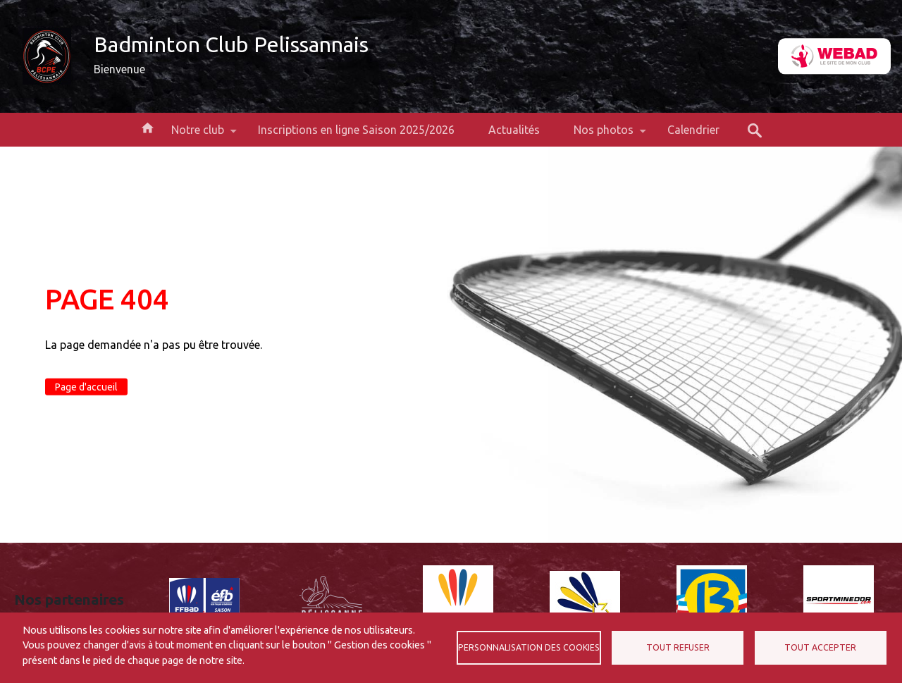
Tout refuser (678, 647)
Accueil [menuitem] (147, 127)
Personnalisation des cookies (529, 647)
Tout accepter (820, 647)
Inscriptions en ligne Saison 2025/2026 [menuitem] (356, 129)
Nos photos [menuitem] (603, 135)
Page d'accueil (86, 387)
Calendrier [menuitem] (693, 129)
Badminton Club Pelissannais (231, 44)
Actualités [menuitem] (514, 129)
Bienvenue (119, 69)
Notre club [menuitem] (197, 135)
